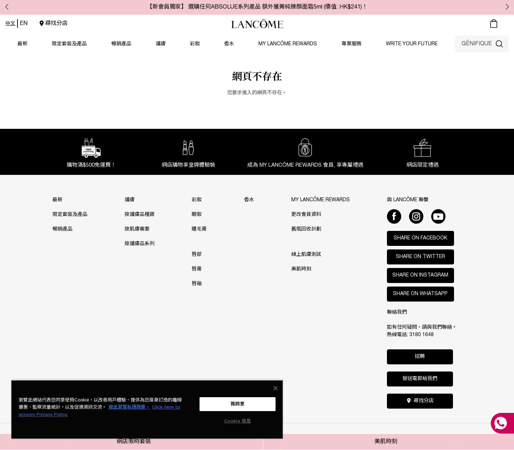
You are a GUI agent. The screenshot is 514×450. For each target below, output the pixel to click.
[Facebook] (394, 216)
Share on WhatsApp (420, 294)
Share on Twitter (420, 256)
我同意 (238, 404)
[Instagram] (416, 216)
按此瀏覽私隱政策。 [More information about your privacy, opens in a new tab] (129, 407)
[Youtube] (438, 216)
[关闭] (275, 388)
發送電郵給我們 (419, 378)
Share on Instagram (420, 275)
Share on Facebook (420, 238)
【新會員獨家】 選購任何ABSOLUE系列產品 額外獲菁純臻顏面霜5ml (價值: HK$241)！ (257, 7)
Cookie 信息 (237, 421)
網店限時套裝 (134, 441)
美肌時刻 (385, 441)
